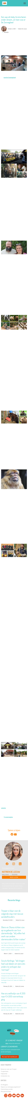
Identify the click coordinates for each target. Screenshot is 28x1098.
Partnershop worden (7, 1089)
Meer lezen (14, 877)
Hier (7, 1043)
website (3, 808)
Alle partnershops (6, 1091)
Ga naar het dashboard (9, 1057)
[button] (25, 3)
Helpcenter (4, 1073)
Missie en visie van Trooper (9, 1069)
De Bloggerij (4, 1084)
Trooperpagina (8, 817)
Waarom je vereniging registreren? (11, 1087)
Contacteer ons (5, 1076)
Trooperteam (4, 1071)
